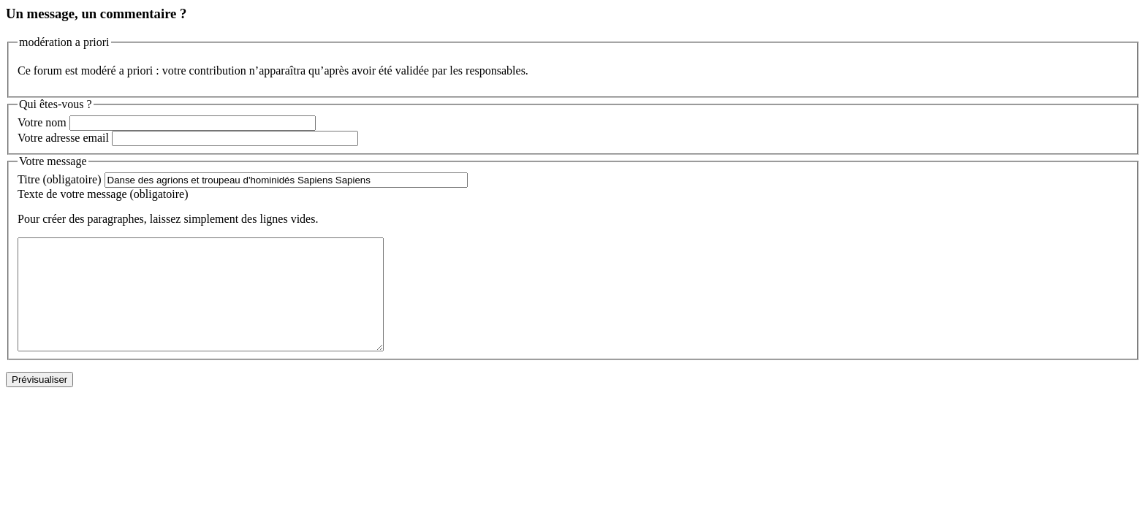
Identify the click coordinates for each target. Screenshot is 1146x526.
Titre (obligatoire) (60, 179)
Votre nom (42, 122)
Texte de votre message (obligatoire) (103, 194)
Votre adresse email (63, 138)
